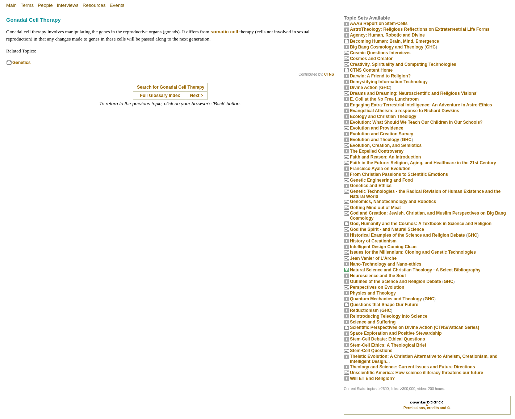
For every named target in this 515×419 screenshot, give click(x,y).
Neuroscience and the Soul (378, 275)
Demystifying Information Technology (388, 81)
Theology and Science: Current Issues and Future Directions (412, 366)
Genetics (21, 62)
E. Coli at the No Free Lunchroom (384, 99)
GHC (431, 47)
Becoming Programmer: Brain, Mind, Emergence (394, 41)
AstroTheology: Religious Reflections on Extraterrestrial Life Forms (419, 29)
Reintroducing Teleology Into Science (388, 316)
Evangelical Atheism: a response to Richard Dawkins (404, 110)
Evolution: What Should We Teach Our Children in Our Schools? (416, 122)
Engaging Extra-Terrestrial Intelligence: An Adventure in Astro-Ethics (421, 104)
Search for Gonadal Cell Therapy (170, 87)
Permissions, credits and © (426, 408)
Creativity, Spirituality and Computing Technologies (403, 64)
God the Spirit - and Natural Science (387, 229)
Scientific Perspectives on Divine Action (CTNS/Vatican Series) (414, 327)
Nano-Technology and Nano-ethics (385, 264)
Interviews (68, 5)
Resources (94, 5)
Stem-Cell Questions (371, 350)
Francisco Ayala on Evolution (380, 168)
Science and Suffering (372, 322)
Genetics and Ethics (371, 185)
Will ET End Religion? (372, 378)
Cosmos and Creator (371, 58)
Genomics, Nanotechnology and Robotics (393, 201)
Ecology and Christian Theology (383, 116)
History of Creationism (373, 241)
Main (11, 5)
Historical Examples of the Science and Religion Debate (407, 235)
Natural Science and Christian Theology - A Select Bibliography (415, 269)
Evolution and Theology (374, 139)
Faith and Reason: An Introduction (385, 157)
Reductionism (364, 310)
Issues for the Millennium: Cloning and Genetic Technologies (413, 252)
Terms (27, 5)
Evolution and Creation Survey (381, 133)
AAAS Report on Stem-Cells (378, 23)
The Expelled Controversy (376, 151)
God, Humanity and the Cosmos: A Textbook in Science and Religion (420, 223)
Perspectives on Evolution (377, 287)
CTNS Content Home (371, 70)
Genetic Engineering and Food (381, 180)
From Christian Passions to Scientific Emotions (399, 174)
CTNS (329, 74)
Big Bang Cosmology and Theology (386, 47)
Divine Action (363, 87)
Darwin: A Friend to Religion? (380, 76)
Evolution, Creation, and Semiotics (386, 145)
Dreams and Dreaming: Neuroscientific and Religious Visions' (413, 93)
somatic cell (224, 31)
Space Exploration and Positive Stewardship (395, 333)
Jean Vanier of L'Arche (373, 258)
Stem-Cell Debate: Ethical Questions (387, 339)
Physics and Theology (373, 293)
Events (117, 5)
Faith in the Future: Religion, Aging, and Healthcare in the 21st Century (423, 162)
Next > (196, 95)
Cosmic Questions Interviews (380, 52)
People (45, 5)
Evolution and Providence (376, 128)
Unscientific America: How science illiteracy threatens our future (416, 372)
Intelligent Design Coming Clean (383, 246)
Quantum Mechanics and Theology (386, 298)
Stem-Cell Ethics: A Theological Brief (388, 345)
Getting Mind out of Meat (375, 207)
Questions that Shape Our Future (384, 304)
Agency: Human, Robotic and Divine (387, 35)
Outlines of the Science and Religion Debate (395, 281)
